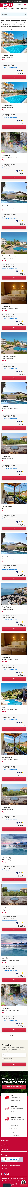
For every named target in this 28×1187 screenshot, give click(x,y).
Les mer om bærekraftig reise (14, 1086)
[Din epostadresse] (14, 1055)
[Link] (2, 1168)
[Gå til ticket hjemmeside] (6, 4)
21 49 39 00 (20, 4)
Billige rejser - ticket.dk (19, 1178)
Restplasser (23, 8)
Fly (9, 8)
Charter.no (16, 1180)
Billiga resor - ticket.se (6, 1178)
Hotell (12, 8)
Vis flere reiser (14, 1035)
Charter (17, 8)
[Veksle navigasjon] (25, 4)
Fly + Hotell (4, 8)
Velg (14, 77)
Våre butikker (13, 1159)
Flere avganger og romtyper (9, 67)
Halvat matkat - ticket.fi (6, 1180)
